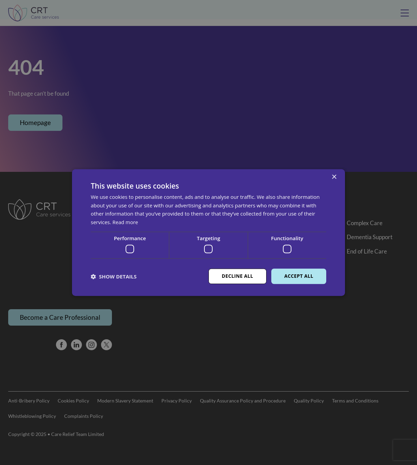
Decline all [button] (237, 276)
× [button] (333, 177)
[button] (113, 276)
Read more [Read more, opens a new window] (126, 222)
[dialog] (208, 232)
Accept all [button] (298, 276)
